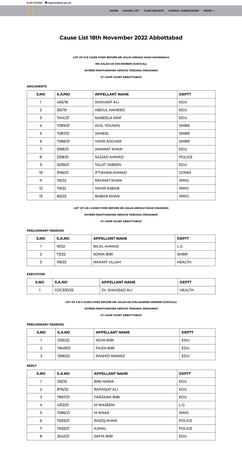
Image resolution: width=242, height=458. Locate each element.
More (208, 10)
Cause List (131, 10)
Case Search (154, 10)
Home (114, 10)
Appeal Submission (183, 10)
